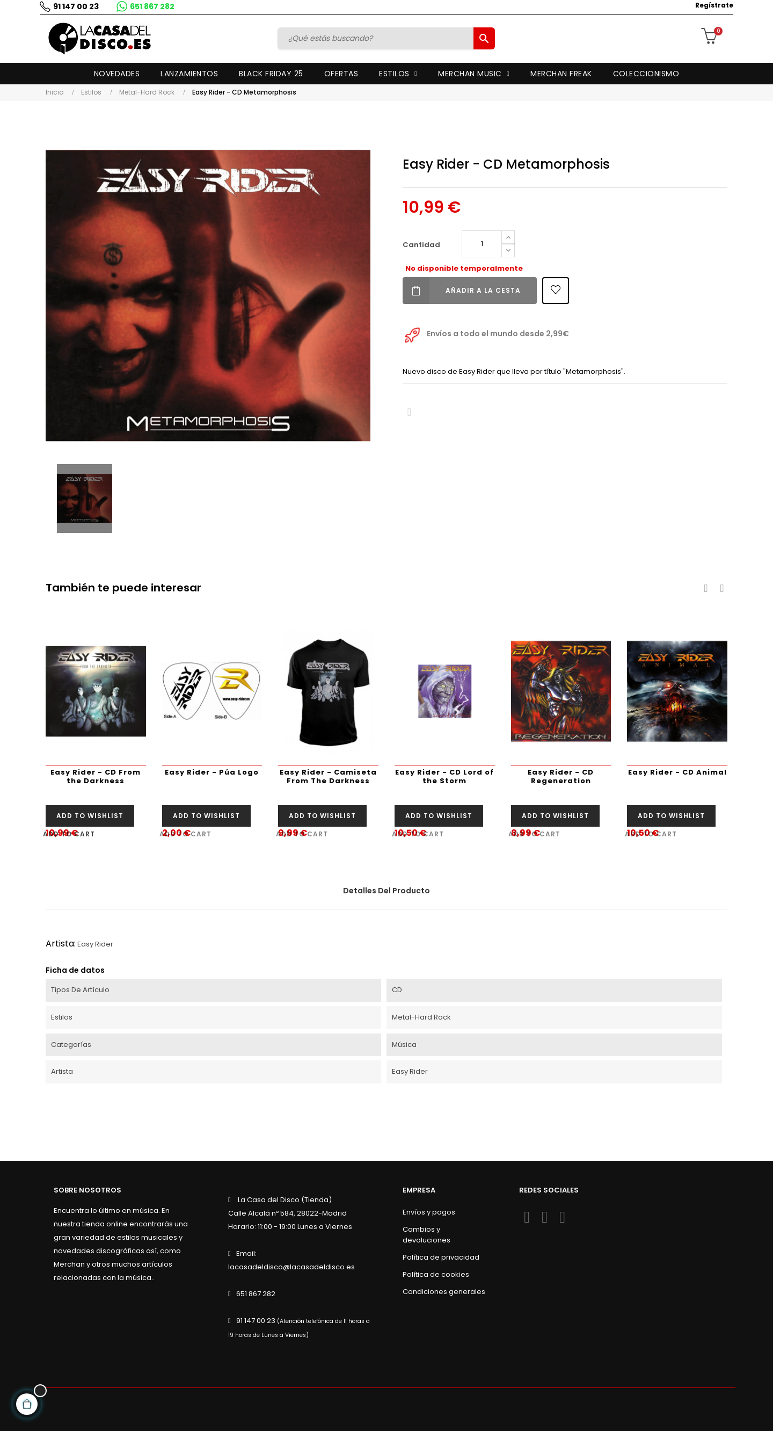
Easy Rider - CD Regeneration (561, 776)
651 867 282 (150, 6)
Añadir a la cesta (462, 290)
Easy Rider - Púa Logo (212, 772)
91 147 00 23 (74, 6)
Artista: (61, 943)
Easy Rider (95, 944)
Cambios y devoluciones (426, 1234)
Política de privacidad (441, 1257)
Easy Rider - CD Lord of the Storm (444, 776)
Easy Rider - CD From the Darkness (95, 776)
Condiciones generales (444, 1292)
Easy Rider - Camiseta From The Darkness (328, 776)
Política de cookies (436, 1274)
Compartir (409, 412)
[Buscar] (377, 38)
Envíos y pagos (429, 1212)
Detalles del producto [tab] (386, 890)
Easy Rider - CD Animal (677, 772)
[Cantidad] (482, 243)
